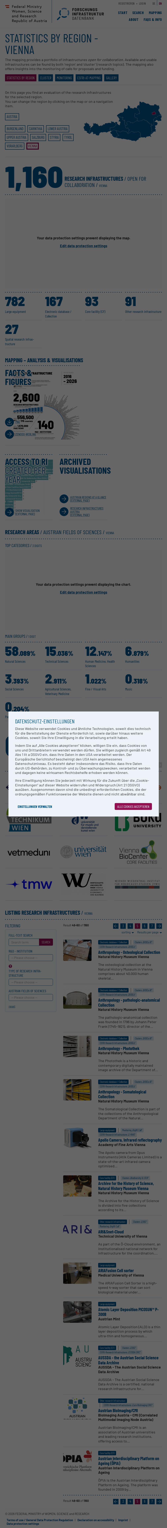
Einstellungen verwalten (35, 806)
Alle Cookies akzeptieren (133, 806)
